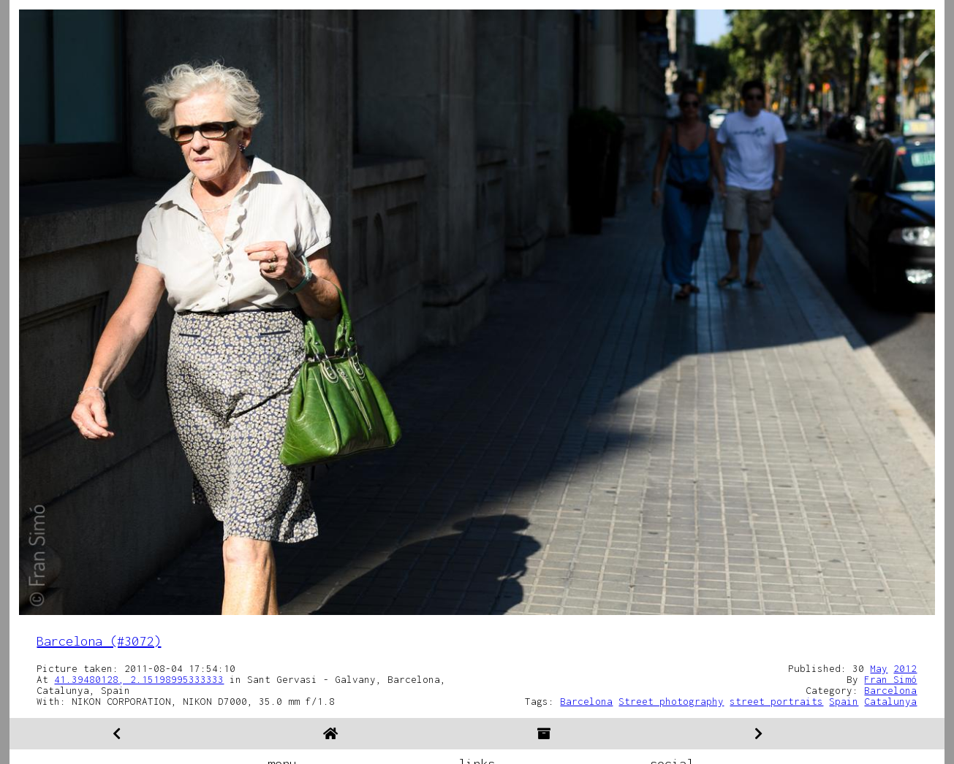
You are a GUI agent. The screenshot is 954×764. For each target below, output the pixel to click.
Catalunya (890, 701)
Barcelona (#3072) (99, 641)
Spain (843, 701)
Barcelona (890, 690)
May (878, 668)
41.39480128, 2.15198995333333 (139, 679)
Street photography (671, 701)
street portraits (776, 701)
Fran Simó (890, 679)
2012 (905, 668)
